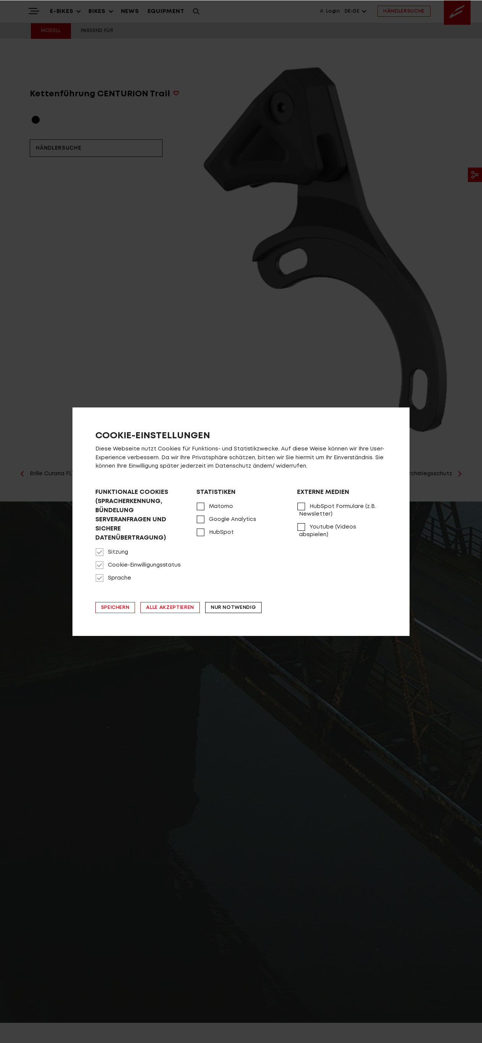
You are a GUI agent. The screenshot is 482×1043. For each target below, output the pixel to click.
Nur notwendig (233, 607)
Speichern (115, 607)
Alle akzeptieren (170, 607)
